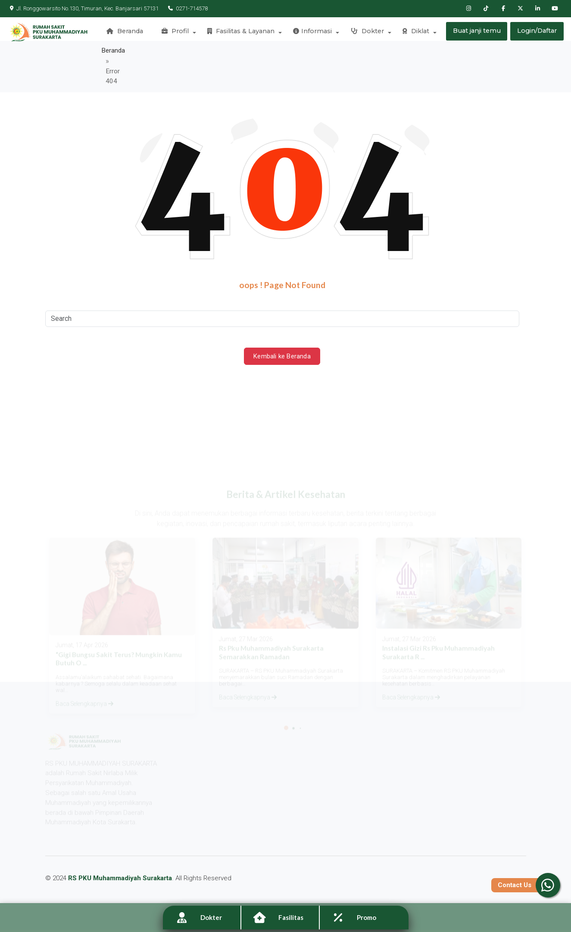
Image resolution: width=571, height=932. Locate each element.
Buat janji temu (476, 32)
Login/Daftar (537, 32)
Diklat (414, 32)
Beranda (128, 32)
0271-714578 (186, 8)
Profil (177, 32)
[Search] (282, 295)
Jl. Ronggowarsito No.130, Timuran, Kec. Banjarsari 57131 (84, 8)
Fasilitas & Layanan (242, 32)
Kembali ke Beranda (282, 333)
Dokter (367, 32)
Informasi (313, 32)
